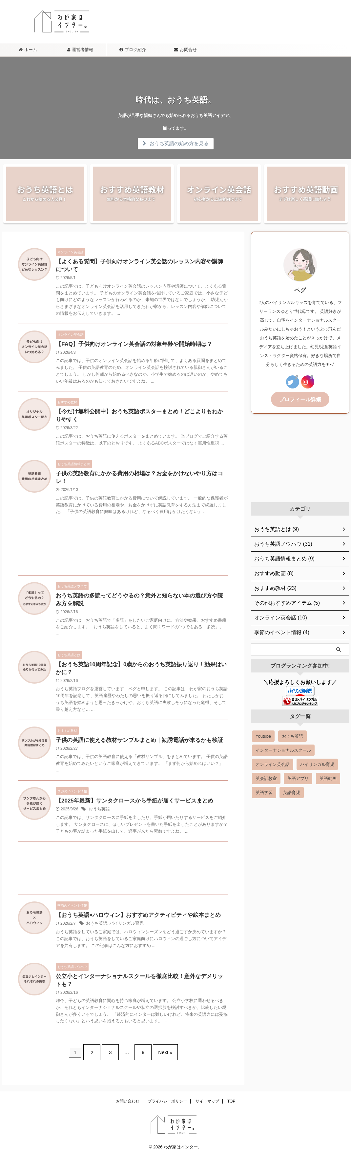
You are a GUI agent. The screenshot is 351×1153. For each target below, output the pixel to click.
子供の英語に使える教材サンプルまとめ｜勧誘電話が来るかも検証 (134, 739)
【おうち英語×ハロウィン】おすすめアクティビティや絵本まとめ (133, 915)
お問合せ (185, 49)
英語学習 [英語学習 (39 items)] (264, 791)
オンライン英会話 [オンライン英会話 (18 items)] (273, 763)
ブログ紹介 (132, 49)
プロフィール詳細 (300, 398)
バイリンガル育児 (123, 924)
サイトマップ (207, 1097)
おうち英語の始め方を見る (176, 143)
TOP (231, 1097)
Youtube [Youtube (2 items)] (263, 735)
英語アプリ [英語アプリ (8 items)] (298, 777)
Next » (160, 1051)
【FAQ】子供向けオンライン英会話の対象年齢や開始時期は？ (129, 346)
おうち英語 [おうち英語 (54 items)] (292, 735)
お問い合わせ (127, 1097)
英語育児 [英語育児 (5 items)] (291, 791)
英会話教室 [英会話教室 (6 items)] (266, 777)
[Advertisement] (123, 546)
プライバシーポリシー (167, 1097)
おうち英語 (98, 809)
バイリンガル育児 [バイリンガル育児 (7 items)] (317, 763)
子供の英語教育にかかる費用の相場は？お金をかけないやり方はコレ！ (140, 477)
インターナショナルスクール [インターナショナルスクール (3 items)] (283, 749)
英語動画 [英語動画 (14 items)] (328, 777)
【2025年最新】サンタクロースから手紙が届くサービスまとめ (130, 800)
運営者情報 (80, 49)
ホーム (28, 49)
